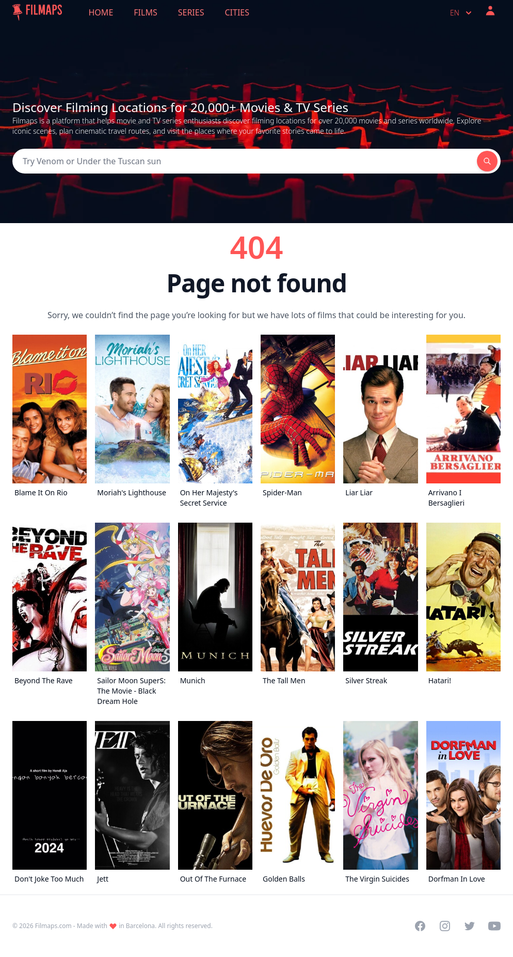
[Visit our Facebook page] (420, 926)
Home (101, 12)
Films (145, 12)
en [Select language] (462, 13)
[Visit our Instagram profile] (445, 926)
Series (191, 12)
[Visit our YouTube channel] (494, 926)
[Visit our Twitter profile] (469, 926)
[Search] (244, 161)
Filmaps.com (53, 925)
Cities (237, 12)
